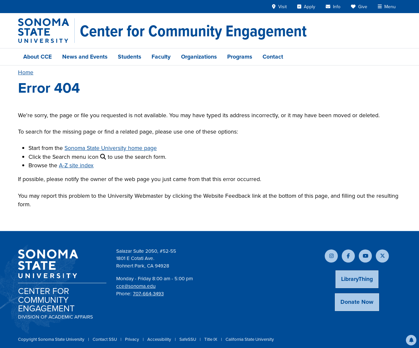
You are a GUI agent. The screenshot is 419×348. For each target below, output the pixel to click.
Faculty (161, 56)
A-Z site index (76, 165)
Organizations (199, 56)
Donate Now (356, 302)
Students (129, 56)
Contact (273, 56)
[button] (411, 340)
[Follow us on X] (382, 256)
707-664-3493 (148, 293)
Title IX (211, 339)
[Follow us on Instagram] (331, 256)
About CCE (37, 56)
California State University (250, 339)
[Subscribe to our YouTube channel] (365, 256)
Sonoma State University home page (110, 148)
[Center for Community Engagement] (193, 31)
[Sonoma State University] (46, 30)
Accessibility (159, 339)
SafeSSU (188, 339)
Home (25, 72)
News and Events (84, 56)
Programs (239, 56)
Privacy (132, 339)
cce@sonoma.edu (135, 286)
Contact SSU (105, 339)
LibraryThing (357, 279)
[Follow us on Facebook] (348, 256)
